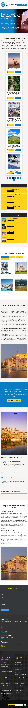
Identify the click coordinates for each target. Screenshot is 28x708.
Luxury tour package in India (12, 218)
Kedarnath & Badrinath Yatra (6, 681)
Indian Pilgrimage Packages (6, 669)
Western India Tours (5, 664)
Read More (3, 646)
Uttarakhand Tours (18, 664)
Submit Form (5, 609)
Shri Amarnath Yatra (5, 687)
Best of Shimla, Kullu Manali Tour (14, 170)
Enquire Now (17, 71)
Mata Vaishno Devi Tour (5, 685)
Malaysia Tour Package (19, 687)
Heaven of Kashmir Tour (14, 145)
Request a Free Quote (22, 4)
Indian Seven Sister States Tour (14, 92)
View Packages (10, 191)
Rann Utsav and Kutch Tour (14, 68)
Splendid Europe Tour (19, 692)
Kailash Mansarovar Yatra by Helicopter (14, 119)
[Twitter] (11, 705)
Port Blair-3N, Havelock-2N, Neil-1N (13, 194)
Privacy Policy (3, 638)
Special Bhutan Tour (11, 224)
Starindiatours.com (15, 702)
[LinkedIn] (13, 705)
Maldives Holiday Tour (19, 680)
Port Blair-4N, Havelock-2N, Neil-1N (13, 189)
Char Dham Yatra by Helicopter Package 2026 (6, 273)
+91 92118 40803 (13, 4)
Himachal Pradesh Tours (19, 666)
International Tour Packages (6, 671)
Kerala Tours (17, 672)
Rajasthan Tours (18, 662)
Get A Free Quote (14, 400)
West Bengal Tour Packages (20, 674)
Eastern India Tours (4, 668)
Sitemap (21, 702)
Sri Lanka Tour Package (19, 688)
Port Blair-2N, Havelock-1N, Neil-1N (13, 206)
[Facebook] (9, 705)
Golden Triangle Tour (19, 660)
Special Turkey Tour (10, 231)
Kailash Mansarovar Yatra (6, 683)
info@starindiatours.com (5, 632)
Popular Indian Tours (5, 659)
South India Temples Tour (6, 693)
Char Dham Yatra (4, 680)
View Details (11, 71)
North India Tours (4, 661)
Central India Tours (4, 666)
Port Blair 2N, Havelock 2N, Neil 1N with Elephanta (14, 200)
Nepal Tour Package (19, 690)
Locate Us (3, 623)
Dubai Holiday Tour (10, 237)
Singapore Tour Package (19, 681)
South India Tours (4, 662)
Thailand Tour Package (19, 683)
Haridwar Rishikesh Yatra (5, 688)
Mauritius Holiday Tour (19, 685)
